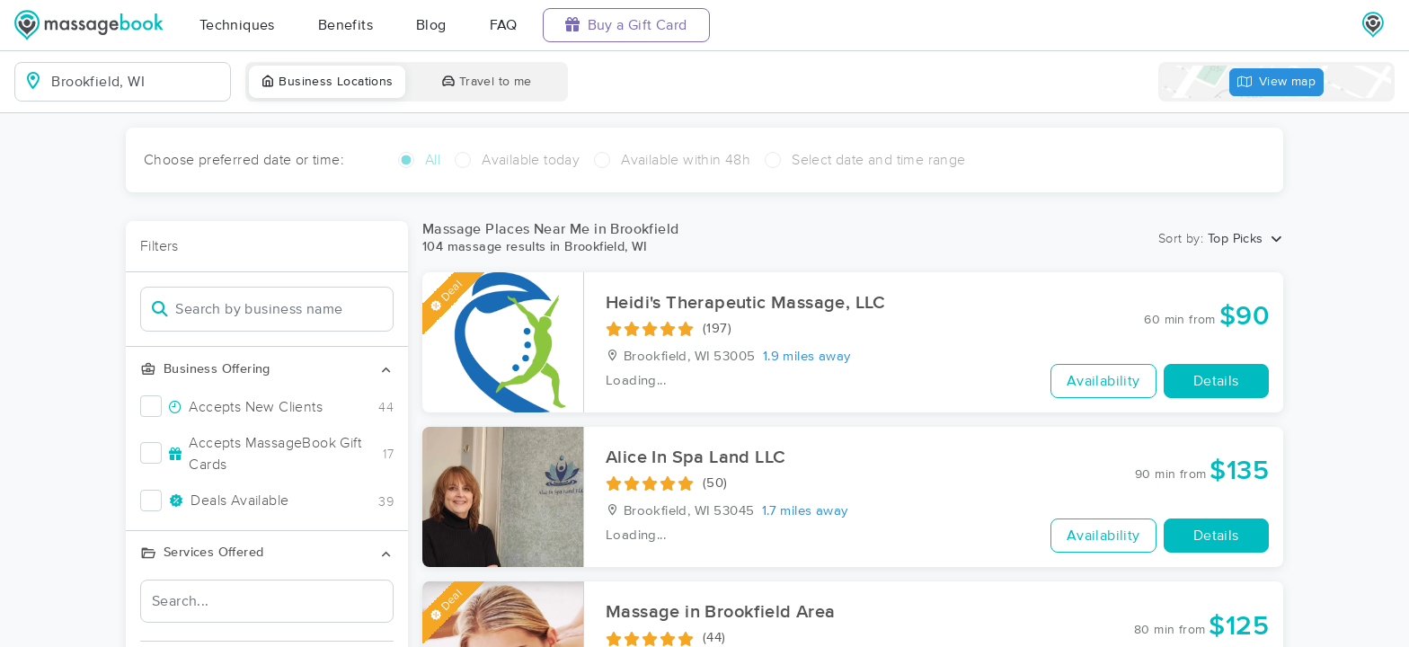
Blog (431, 25)
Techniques (237, 25)
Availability (1103, 381)
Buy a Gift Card (626, 24)
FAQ (504, 25)
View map (1276, 82)
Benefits (345, 25)
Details (1216, 381)
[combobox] (137, 82)
